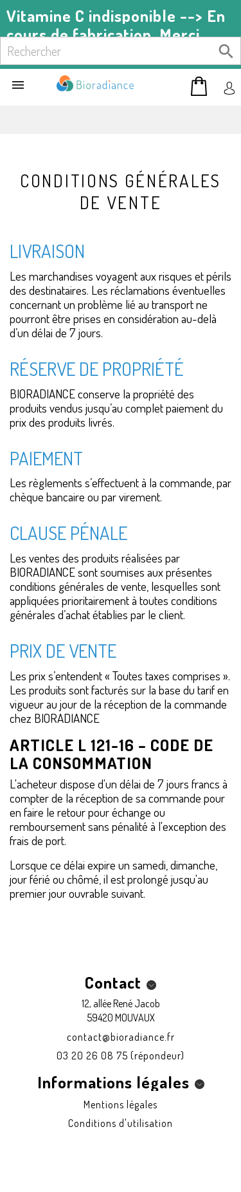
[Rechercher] (120, 51)
